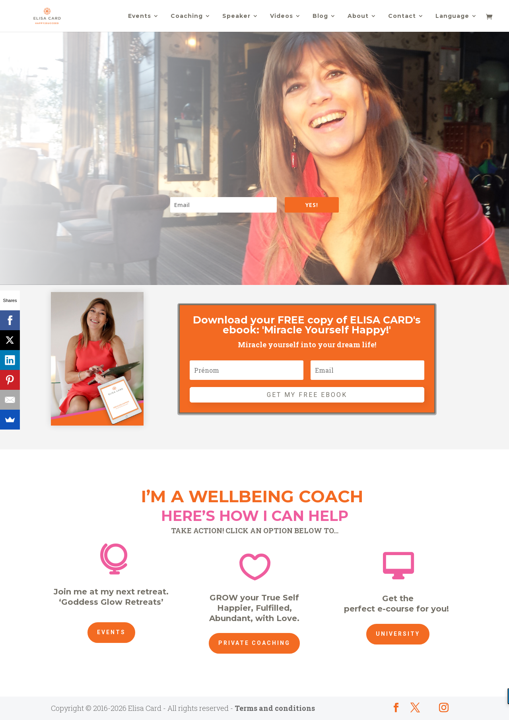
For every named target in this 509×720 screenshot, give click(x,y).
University (398, 634)
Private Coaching (254, 643)
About (358, 16)
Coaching (187, 16)
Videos (281, 16)
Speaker (236, 16)
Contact (402, 16)
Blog (320, 16)
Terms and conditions (275, 708)
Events (139, 16)
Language (452, 16)
